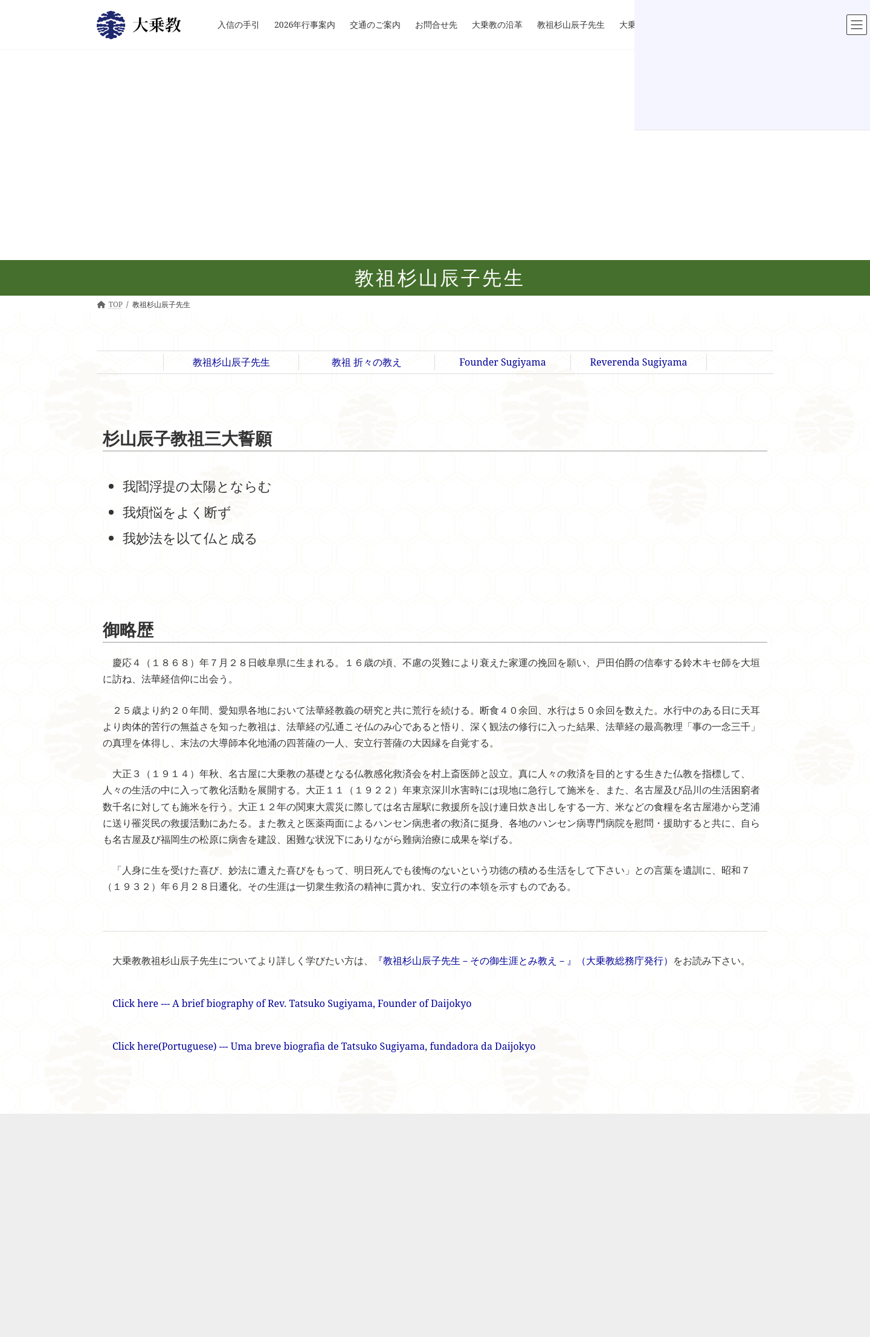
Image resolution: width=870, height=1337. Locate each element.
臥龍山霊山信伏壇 (596, 1193)
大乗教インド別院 (440, 1144)
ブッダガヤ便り (442, 1328)
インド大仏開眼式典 (457, 1168)
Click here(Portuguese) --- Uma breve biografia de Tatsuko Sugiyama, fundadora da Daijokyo (323, 1046)
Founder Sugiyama (502, 362)
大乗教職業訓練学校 (457, 1205)
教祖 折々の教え (367, 362)
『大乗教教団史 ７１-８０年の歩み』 (627, 1291)
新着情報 (306, 1156)
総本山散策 (578, 1230)
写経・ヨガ (450, 1230)
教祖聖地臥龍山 (585, 1168)
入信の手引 (310, 1144)
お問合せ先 (310, 1193)
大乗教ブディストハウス (464, 1217)
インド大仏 (443, 1242)
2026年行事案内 (318, 1168)
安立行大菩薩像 (592, 1205)
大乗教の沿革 (313, 1205)
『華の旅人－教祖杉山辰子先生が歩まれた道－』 (646, 1303)
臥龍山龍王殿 (588, 1180)
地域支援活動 (439, 1279)
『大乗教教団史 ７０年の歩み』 (618, 1279)
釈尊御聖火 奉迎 (451, 1316)
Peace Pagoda (590, 1156)
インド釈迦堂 (446, 1193)
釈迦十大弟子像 (450, 1255)
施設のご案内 (439, 1180)
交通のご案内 (313, 1180)
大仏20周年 (435, 1303)
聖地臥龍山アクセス (599, 1217)
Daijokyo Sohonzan (593, 1144)
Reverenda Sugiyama (638, 362)
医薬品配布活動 (450, 1291)
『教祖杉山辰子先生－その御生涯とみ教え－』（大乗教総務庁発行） (523, 960)
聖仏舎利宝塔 (588, 1242)
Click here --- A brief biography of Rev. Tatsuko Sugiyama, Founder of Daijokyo (291, 1003)
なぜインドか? (441, 1156)
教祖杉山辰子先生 (231, 362)
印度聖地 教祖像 (451, 1267)
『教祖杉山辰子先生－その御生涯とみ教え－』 (643, 1267)
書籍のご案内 (582, 1255)
